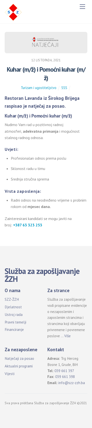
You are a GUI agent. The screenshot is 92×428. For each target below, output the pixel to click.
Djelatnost (13, 307)
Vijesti (9, 373)
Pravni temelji (15, 322)
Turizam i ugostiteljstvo (38, 87)
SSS (64, 87)
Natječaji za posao (19, 358)
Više (67, 336)
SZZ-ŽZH (12, 299)
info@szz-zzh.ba (71, 382)
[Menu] (82, 7)
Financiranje (14, 329)
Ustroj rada (14, 314)
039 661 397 (64, 370)
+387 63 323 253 (27, 224)
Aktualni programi (19, 366)
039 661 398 (65, 376)
